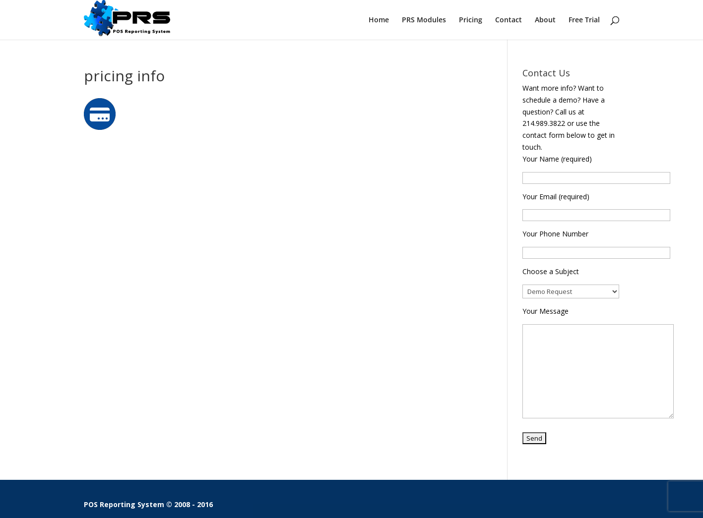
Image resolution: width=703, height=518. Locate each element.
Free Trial (584, 20)
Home (379, 20)
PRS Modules (424, 20)
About (545, 20)
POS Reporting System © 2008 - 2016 (148, 504)
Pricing (470, 20)
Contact (508, 20)
